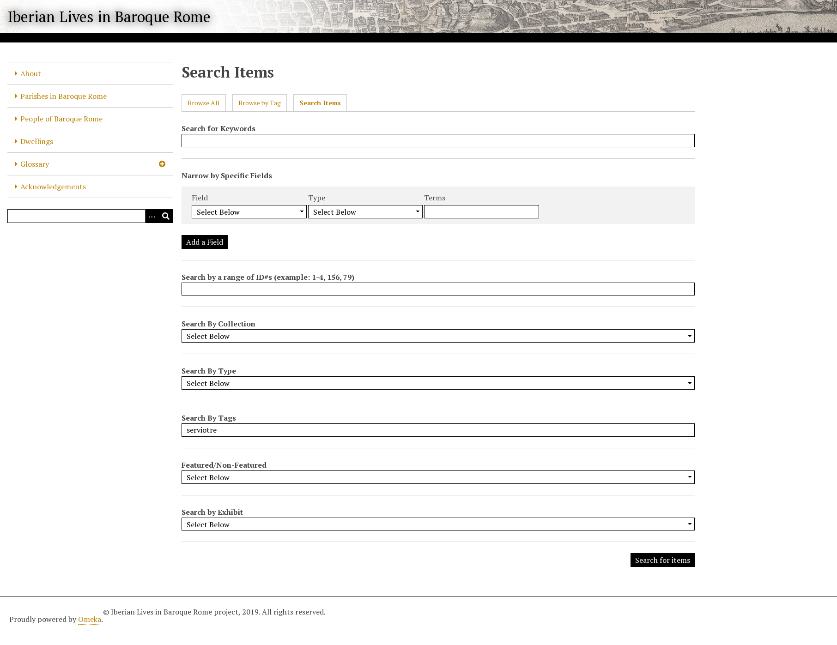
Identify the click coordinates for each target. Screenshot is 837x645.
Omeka (89, 619)
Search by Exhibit (212, 512)
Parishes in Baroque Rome (63, 96)
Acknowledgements (53, 186)
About (30, 73)
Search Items (320, 102)
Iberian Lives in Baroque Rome (109, 16)
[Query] (90, 216)
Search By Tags (209, 418)
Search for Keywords (218, 128)
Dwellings (36, 141)
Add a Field (204, 242)
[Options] (152, 216)
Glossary (34, 164)
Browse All (204, 102)
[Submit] (166, 216)
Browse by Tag (259, 102)
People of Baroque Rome (61, 119)
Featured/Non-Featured (224, 465)
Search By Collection (218, 324)
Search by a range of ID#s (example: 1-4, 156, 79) (268, 277)
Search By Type (209, 371)
